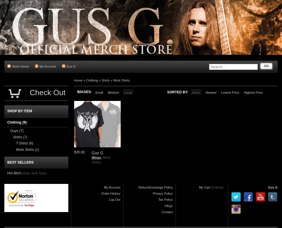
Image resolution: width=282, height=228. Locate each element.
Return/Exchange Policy (156, 187)
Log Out (114, 199)
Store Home (18, 66)
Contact (167, 212)
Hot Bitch (14, 173)
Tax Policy (165, 199)
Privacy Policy (163, 193)
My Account (45, 66)
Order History (110, 193)
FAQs (169, 206)
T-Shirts (24, 143)
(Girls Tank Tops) (34, 173)
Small (99, 92)
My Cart (204, 187)
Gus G (69, 66)
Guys (17, 131)
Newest (211, 92)
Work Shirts (121, 80)
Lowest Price (230, 92)
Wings (96, 157)
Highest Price (253, 92)
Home (78, 80)
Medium (113, 92)
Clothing (92, 80)
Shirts (105, 80)
